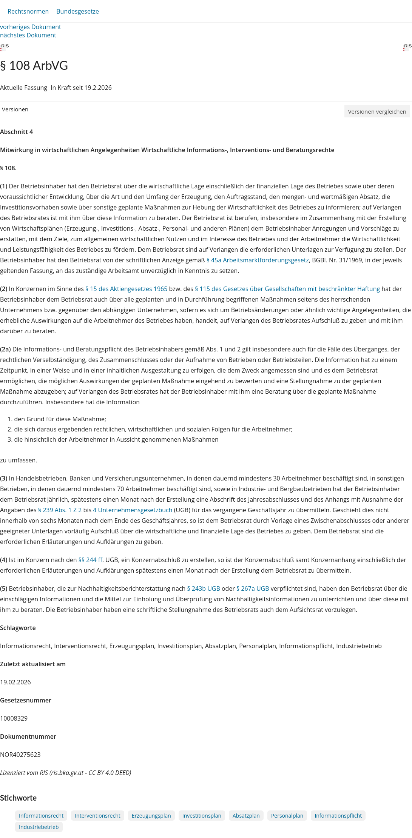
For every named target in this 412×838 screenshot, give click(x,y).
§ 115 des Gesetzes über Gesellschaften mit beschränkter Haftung (287, 289)
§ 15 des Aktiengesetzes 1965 (126, 289)
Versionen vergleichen (377, 111)
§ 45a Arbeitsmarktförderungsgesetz (258, 260)
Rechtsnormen (28, 11)
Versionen (15, 109)
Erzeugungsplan (151, 815)
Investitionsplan (201, 815)
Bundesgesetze (77, 11)
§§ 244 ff (90, 560)
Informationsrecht (41, 815)
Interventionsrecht (97, 815)
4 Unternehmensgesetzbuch (132, 510)
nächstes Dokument (28, 35)
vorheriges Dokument (30, 27)
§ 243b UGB (203, 588)
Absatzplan (246, 815)
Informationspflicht (338, 815)
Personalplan (287, 815)
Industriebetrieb (39, 826)
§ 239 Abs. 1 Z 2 (60, 510)
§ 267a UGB (252, 588)
